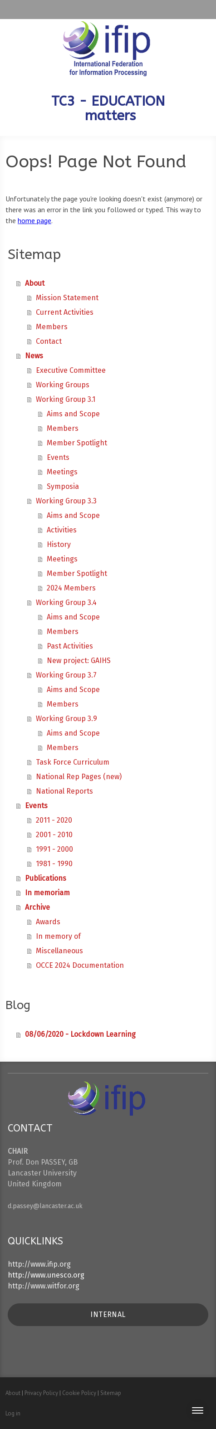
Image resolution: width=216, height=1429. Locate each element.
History (59, 544)
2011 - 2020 (54, 820)
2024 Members (71, 588)
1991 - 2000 (54, 849)
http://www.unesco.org (46, 1275)
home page (34, 220)
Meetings (62, 472)
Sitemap (110, 1393)
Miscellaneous (59, 950)
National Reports (64, 791)
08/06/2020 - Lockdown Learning (80, 1034)
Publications (45, 878)
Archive (37, 907)
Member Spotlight (77, 443)
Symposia (63, 486)
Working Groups (62, 384)
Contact (49, 341)
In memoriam (47, 892)
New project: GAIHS (79, 660)
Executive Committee (71, 370)
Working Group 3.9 (66, 718)
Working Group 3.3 (66, 501)
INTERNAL (107, 1314)
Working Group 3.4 (66, 602)
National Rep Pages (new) (79, 776)
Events (58, 457)
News (34, 355)
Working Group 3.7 (66, 675)
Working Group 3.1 (65, 399)
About (34, 283)
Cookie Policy (79, 1393)
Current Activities (64, 312)
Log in (12, 1413)
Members (52, 326)
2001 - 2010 (54, 834)
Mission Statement (67, 297)
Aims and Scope (73, 414)
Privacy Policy (41, 1393)
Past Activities (70, 646)
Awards (48, 921)
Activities (62, 530)
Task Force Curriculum (72, 762)
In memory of (58, 936)
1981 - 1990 (54, 863)
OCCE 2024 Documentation (80, 965)
